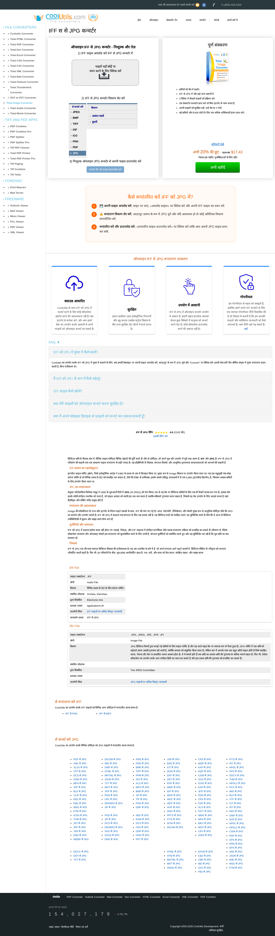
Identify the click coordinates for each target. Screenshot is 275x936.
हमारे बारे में (232, 20)
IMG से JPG (111, 763)
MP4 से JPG (79, 783)
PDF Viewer (17, 227)
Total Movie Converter (23, 113)
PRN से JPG (142, 759)
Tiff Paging (16, 163)
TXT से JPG (111, 783)
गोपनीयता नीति (67, 927)
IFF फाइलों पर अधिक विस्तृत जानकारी (104, 611)
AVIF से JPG (173, 807)
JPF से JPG (79, 787)
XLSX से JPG (80, 767)
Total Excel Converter (23, 55)
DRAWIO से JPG (114, 803)
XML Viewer (17, 232)
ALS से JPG (142, 783)
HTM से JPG (173, 855)
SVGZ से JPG (112, 835)
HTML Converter (152, 897)
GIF (75, 129)
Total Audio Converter (23, 108)
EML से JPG (79, 803)
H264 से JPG (80, 779)
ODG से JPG (174, 811)
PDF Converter (75, 897)
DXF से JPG (173, 775)
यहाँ (246, 328)
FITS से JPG (236, 759)
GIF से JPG (173, 791)
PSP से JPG (173, 783)
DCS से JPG (79, 775)
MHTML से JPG (113, 775)
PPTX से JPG (174, 815)
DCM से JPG (174, 771)
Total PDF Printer (20, 153)
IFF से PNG (71, 713)
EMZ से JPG (173, 763)
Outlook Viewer (19, 205)
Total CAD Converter (22, 60)
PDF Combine (18, 126)
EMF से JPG (142, 807)
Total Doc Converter (22, 49)
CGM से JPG (205, 775)
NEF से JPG (142, 815)
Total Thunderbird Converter (20, 90)
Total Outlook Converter (24, 82)
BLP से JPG (79, 791)
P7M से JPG (79, 811)
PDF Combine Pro (20, 131)
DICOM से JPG (113, 759)
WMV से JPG (205, 815)
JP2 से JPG (142, 779)
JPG (75, 153)
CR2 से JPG (142, 827)
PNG (75, 141)
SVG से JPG (204, 779)
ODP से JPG (142, 831)
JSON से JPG (112, 779)
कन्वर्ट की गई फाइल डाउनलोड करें (105, 169)
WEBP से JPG (80, 839)
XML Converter (190, 897)
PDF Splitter (17, 137)
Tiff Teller (15, 174)
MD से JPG (204, 863)
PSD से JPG (111, 815)
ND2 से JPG (79, 799)
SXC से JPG (204, 867)
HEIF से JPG (174, 803)
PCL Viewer (17, 221)
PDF (75, 147)
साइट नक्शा (54, 927)
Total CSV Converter (22, 65)
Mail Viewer (17, 211)
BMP (76, 117)
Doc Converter (132, 897)
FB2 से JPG (204, 871)
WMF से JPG (174, 787)
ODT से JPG (173, 779)
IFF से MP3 (105, 713)
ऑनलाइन (153, 20)
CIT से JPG (173, 767)
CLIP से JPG (80, 795)
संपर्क (216, 20)
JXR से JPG (173, 759)
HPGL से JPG (236, 767)
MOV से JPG (205, 827)
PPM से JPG (142, 775)
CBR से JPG (204, 859)
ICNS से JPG (205, 783)
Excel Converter (171, 897)
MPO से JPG (142, 787)
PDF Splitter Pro (19, 142)
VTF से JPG (79, 771)
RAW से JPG (142, 819)
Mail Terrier (16, 192)
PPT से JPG (142, 839)
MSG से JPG (80, 807)
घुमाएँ (94, 121)
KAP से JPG (204, 767)
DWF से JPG (111, 767)
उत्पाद (188, 20)
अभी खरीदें (217, 167)
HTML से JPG (112, 771)
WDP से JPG (205, 763)
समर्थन (202, 20)
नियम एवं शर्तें (82, 927)
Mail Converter (115, 897)
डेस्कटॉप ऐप (171, 20)
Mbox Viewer (17, 216)
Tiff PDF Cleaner (19, 147)
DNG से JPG (111, 839)
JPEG (76, 111)
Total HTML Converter (23, 39)
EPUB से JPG (205, 851)
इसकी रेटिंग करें (160, 436)
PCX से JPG (235, 787)
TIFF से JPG (142, 771)
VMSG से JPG (174, 867)
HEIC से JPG (174, 799)
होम (139, 20)
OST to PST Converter (23, 97)
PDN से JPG (111, 795)
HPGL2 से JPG (237, 783)
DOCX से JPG (237, 775)
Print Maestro (18, 187)
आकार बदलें (98, 115)
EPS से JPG (235, 847)
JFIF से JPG (111, 791)
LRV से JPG (111, 799)
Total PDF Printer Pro (22, 158)
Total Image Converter (19, 103)
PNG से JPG (142, 763)
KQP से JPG (204, 771)
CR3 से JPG (204, 759)
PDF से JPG (79, 759)
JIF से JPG (110, 807)
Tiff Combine (17, 169)
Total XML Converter (22, 71)
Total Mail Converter (22, 76)
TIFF (75, 123)
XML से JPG (79, 763)
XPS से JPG (235, 771)
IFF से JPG (235, 763)
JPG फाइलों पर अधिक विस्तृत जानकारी (148, 682)
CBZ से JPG (204, 855)
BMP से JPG (142, 767)
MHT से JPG (111, 787)
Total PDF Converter (22, 44)
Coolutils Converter (21, 33)
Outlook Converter (95, 897)
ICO (75, 135)
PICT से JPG (205, 811)
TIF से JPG (141, 799)
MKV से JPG (204, 823)
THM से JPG (236, 779)
